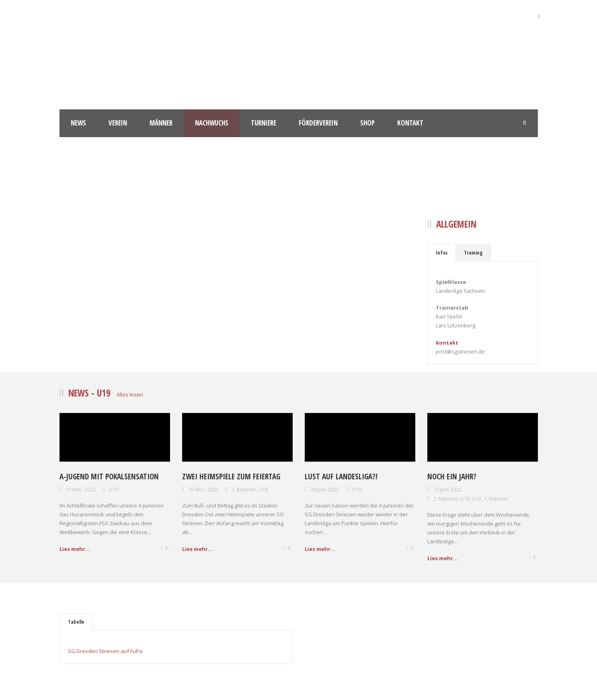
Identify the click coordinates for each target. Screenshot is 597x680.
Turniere (263, 122)
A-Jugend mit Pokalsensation (109, 476)
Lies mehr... (74, 549)
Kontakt (410, 122)
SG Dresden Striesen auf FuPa (105, 651)
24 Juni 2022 (325, 489)
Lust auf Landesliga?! (341, 476)
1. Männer (244, 489)
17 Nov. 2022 (81, 489)
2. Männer (445, 498)
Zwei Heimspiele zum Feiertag (231, 476)
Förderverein (318, 122)
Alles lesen (130, 394)
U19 (113, 489)
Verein (118, 122)
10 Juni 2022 (447, 489)
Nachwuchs (211, 122)
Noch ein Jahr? (451, 476)
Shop (367, 122)
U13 (476, 498)
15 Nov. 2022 (203, 489)
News (78, 122)
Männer (161, 122)
